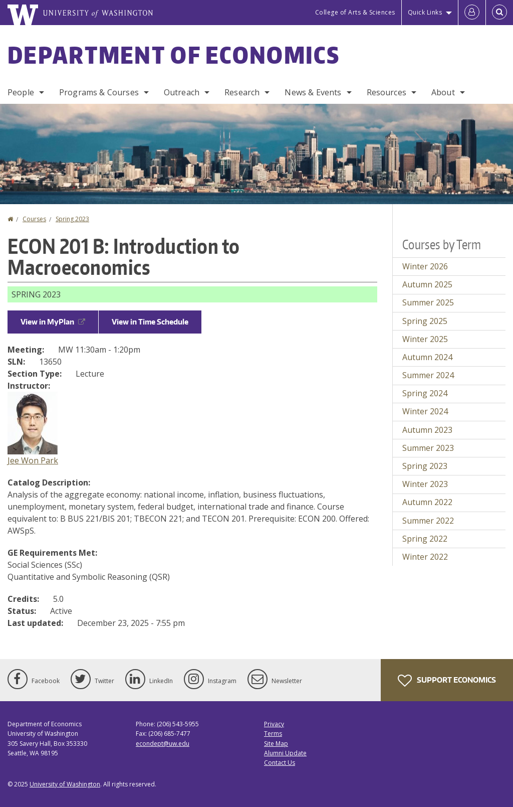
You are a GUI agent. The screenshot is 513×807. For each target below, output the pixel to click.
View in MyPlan (53, 321)
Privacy (274, 724)
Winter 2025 (425, 339)
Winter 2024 (425, 411)
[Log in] (471, 12)
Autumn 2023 (427, 429)
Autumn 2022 (427, 502)
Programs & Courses (99, 92)
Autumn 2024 (427, 357)
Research (242, 92)
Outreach (181, 92)
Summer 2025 (428, 302)
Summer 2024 (428, 375)
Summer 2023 (428, 447)
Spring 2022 (424, 538)
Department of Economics (174, 54)
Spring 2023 (72, 219)
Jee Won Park (33, 460)
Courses (34, 219)
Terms (273, 733)
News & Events (313, 92)
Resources (386, 92)
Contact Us (279, 762)
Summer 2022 (428, 520)
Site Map (276, 743)
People (21, 92)
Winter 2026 (425, 266)
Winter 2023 (425, 484)
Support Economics (447, 681)
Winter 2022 (425, 556)
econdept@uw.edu (162, 743)
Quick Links (425, 12)
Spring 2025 (424, 321)
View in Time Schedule (150, 321)
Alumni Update (285, 753)
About (443, 92)
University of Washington (65, 784)
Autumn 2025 (427, 284)
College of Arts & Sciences (355, 12)
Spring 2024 (424, 393)
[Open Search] (499, 12)
